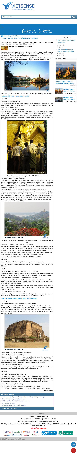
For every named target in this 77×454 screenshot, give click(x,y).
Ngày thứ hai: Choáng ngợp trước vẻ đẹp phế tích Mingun (65, 50)
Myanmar (9, 52)
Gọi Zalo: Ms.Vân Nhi (40, 31)
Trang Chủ (22, 6)
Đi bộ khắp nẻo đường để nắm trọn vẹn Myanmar (16, 401)
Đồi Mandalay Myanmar (8, 403)
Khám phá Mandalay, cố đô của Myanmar (17, 48)
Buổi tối (61, 47)
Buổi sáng (61, 44)
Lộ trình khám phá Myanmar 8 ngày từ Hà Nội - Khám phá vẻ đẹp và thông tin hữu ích (24, 397)
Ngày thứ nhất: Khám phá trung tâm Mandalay (66, 41)
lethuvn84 (27, 32)
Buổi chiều (61, 46)
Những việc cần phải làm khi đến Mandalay (14, 405)
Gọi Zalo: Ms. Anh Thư (24, 31)
